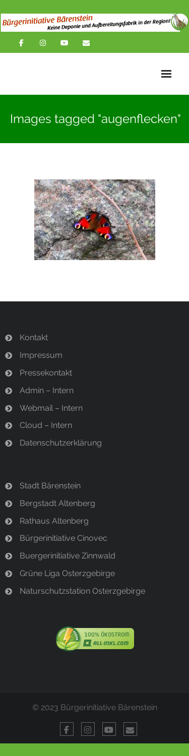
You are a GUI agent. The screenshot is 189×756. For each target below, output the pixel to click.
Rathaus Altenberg (54, 521)
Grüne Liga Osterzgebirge (67, 573)
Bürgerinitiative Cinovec (63, 538)
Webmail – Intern (51, 408)
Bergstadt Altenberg (57, 503)
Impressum (41, 355)
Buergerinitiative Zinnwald (67, 555)
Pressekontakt (46, 372)
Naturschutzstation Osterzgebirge (82, 591)
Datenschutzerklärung (61, 443)
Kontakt (34, 337)
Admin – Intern (47, 390)
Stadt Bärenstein (50, 485)
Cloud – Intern (46, 425)
